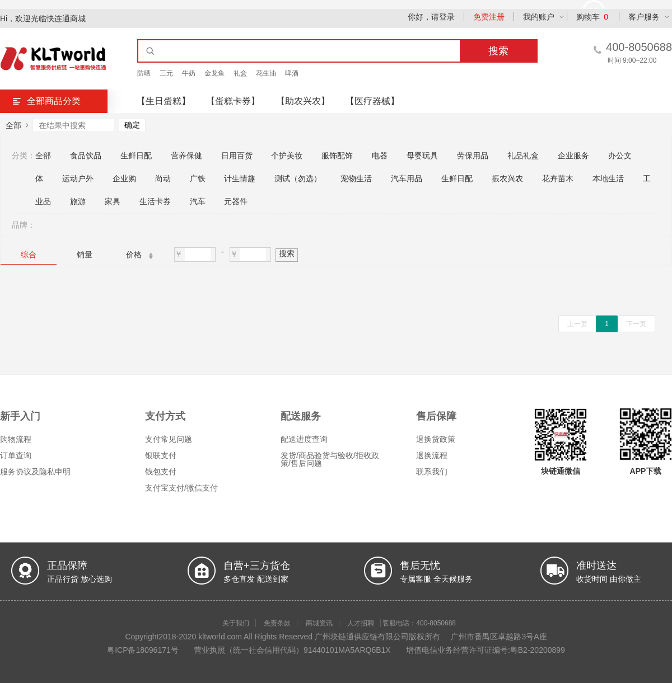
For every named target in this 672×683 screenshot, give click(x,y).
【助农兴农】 (303, 101)
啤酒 (291, 73)
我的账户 (538, 16)
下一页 (636, 324)
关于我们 (235, 623)
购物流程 (15, 439)
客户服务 (644, 16)
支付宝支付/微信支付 (181, 487)
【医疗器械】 (372, 101)
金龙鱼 (214, 73)
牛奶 (188, 73)
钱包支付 (160, 471)
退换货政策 (435, 439)
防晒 (144, 73)
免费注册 (489, 16)
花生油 (266, 73)
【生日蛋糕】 (163, 101)
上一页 (577, 324)
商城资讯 (319, 623)
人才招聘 (360, 623)
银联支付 (160, 455)
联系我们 (431, 471)
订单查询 (15, 455)
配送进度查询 (304, 439)
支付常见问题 (168, 439)
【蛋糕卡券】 (233, 101)
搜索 (287, 253)
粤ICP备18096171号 (143, 650)
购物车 (592, 16)
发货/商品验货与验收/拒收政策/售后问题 (330, 459)
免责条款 (277, 623)
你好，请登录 (431, 16)
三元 (166, 73)
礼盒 (240, 73)
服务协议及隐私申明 (35, 471)
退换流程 (431, 455)
